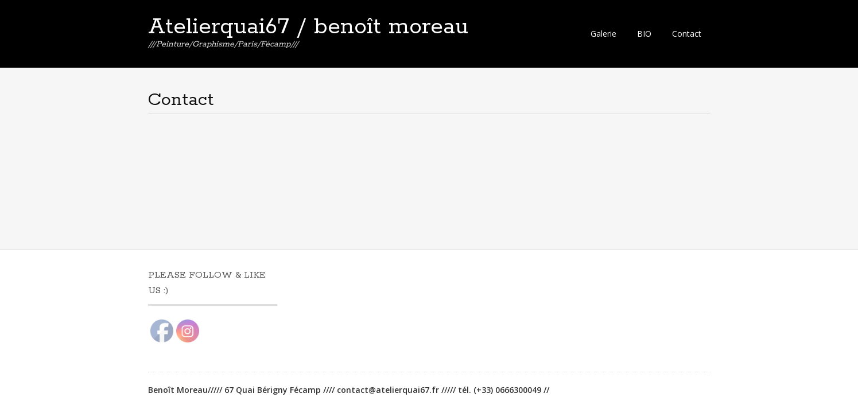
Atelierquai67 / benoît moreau (308, 27)
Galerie (603, 33)
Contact (686, 33)
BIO (644, 33)
